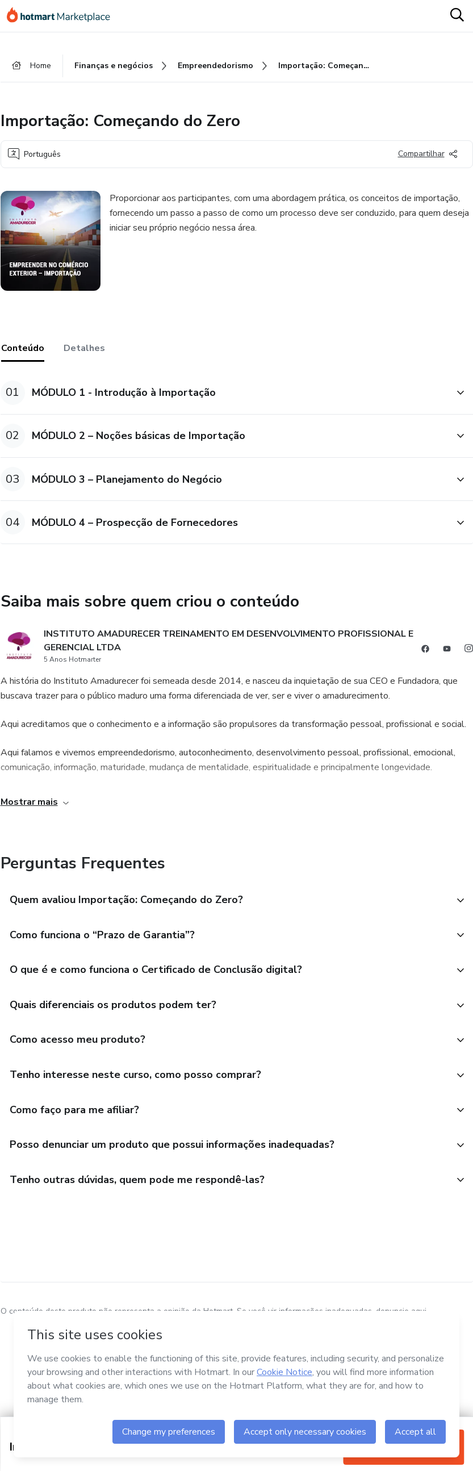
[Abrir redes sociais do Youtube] (447, 650)
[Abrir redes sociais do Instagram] (468, 650)
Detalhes (84, 348)
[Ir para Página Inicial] (63, 16)
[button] (224, 392)
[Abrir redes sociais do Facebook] (425, 650)
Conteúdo (22, 348)
